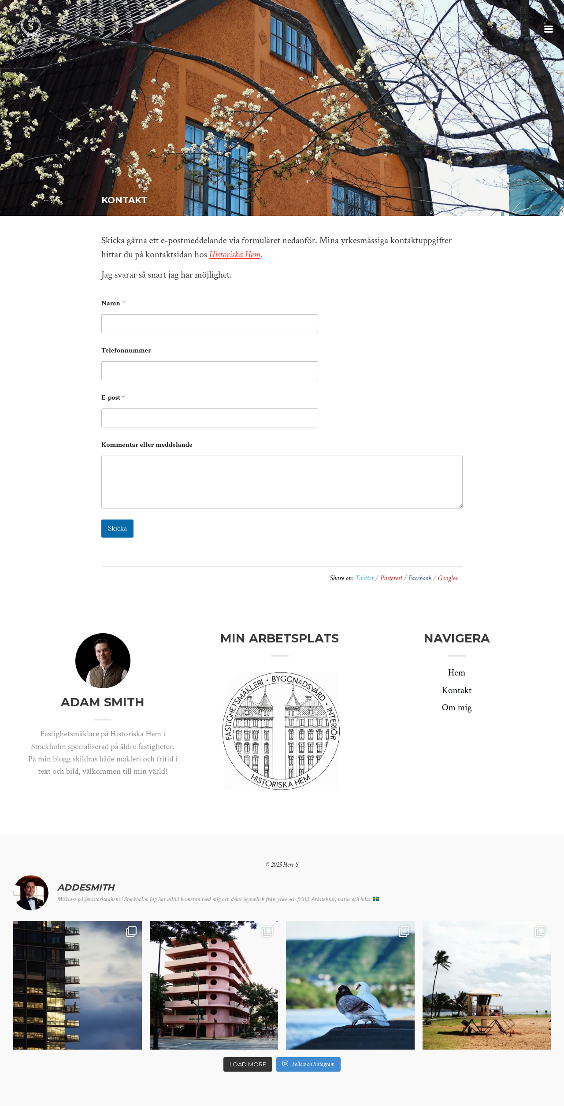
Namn (113, 303)
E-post (113, 397)
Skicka (117, 528)
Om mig (457, 707)
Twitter (365, 578)
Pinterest (392, 578)
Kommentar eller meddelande (147, 445)
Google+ (448, 578)
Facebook (420, 578)
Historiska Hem (234, 254)
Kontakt (457, 690)
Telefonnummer (126, 350)
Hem (457, 673)
